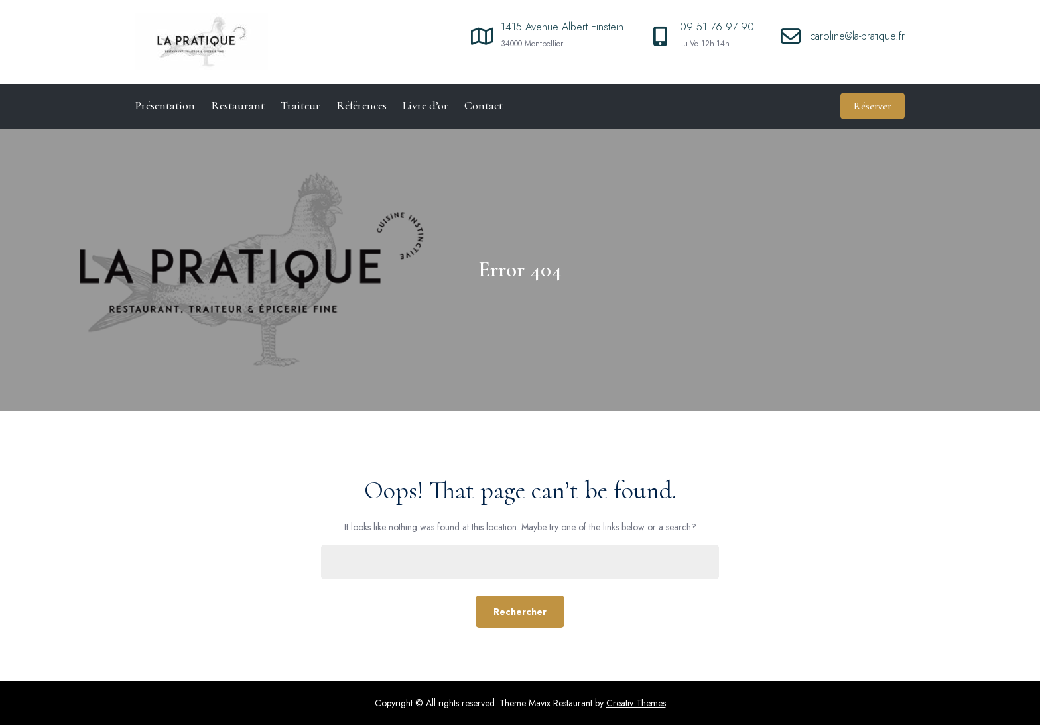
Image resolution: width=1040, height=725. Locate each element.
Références (361, 105)
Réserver (872, 106)
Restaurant (238, 105)
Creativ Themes (636, 703)
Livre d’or (425, 105)
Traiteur (300, 105)
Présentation (165, 105)
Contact (483, 105)
